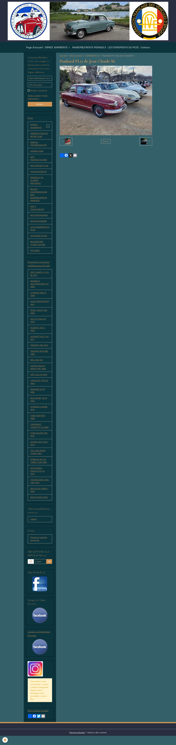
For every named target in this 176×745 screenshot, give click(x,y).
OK (49, 570)
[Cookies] (5, 740)
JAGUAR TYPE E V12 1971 (39, 343)
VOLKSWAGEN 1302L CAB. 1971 (39, 489)
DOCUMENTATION (38, 239)
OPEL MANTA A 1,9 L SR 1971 (39, 278)
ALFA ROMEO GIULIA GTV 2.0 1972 (37, 479)
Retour (105, 143)
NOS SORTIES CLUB (39, 168)
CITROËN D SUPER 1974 (39, 415)
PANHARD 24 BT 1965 (37, 397)
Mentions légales (77, 741)
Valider (39, 106)
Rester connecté (39, 92)
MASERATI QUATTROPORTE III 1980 (39, 288)
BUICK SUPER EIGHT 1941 (36, 307)
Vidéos (33, 528)
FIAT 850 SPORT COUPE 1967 (38, 459)
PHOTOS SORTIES (38, 174)
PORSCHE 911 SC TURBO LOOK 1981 (38, 468)
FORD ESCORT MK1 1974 (39, 442)
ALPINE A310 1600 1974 (39, 451)
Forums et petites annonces (38, 547)
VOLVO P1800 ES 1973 (38, 325)
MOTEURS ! (35, 254)
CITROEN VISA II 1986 (38, 299)
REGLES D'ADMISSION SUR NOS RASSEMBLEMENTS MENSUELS (38, 198)
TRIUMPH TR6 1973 (39, 351)
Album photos (76, 57)
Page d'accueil (34, 49)
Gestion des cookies (97, 741)
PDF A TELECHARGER (37, 211)
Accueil (63, 57)
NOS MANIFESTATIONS (38, 160)
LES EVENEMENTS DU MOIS (123, 49)
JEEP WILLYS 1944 (39, 380)
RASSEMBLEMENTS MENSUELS (89, 49)
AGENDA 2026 (37, 153)
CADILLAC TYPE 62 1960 (39, 388)
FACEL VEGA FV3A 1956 (38, 316)
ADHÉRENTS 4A (92, 57)
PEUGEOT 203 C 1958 (38, 334)
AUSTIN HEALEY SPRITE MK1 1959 (38, 373)
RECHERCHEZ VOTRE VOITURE (38, 247)
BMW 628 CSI (36, 366)
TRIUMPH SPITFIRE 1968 (39, 358)
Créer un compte (34, 97)
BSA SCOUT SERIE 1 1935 (39, 498)
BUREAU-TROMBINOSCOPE (38, 145)
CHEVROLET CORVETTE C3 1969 (39, 433)
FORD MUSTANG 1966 (37, 424)
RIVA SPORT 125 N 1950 (39, 406)
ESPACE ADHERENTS (56, 49)
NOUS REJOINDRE (38, 224)
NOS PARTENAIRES (39, 218)
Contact (145, 49)
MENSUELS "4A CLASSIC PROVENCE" (36, 183)
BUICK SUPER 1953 (39, 506)
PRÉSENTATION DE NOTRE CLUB (39, 137)
